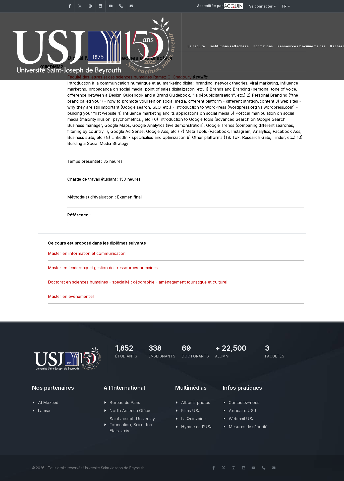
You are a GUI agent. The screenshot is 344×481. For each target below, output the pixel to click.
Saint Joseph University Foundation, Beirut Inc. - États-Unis (132, 424)
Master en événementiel (71, 296)
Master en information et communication (87, 253)
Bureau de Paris (124, 402)
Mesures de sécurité (248, 426)
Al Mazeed (48, 402)
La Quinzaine (193, 418)
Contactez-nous (244, 402)
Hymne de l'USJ (197, 426)
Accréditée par (220, 6)
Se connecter (262, 6)
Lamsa (44, 410)
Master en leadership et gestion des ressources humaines (103, 267)
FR (286, 6)
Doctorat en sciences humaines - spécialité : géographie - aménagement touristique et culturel (137, 282)
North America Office (129, 410)
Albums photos (195, 402)
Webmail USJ (242, 418)
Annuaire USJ (242, 410)
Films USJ (191, 410)
